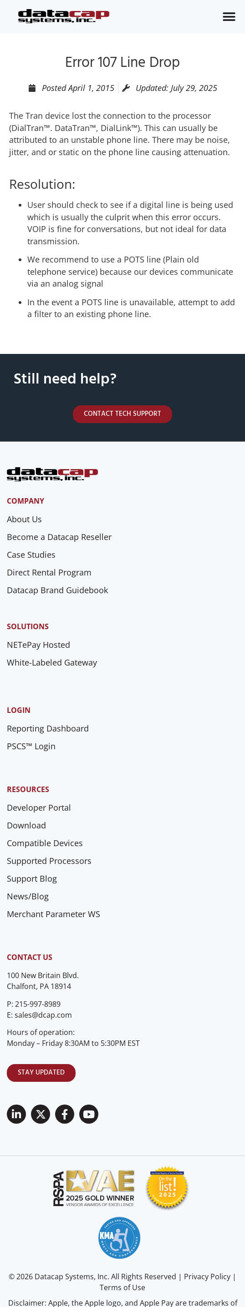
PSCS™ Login (31, 746)
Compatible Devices (45, 843)
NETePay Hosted (38, 644)
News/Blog (28, 896)
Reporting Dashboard (48, 728)
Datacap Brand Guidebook (57, 590)
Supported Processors (49, 860)
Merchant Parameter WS (53, 913)
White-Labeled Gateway (52, 662)
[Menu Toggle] (229, 17)
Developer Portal (39, 807)
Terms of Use (122, 1287)
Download (26, 825)
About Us (24, 519)
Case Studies (31, 554)
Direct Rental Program (49, 572)
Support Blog (32, 878)
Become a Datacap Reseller (59, 536)
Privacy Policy (207, 1277)
